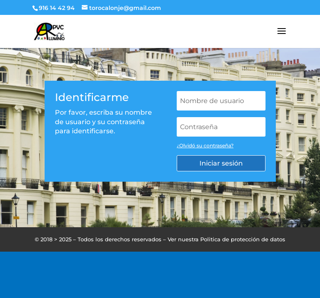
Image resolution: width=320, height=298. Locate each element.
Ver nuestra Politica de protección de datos (226, 239)
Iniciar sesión (221, 163)
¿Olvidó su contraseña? (205, 145)
